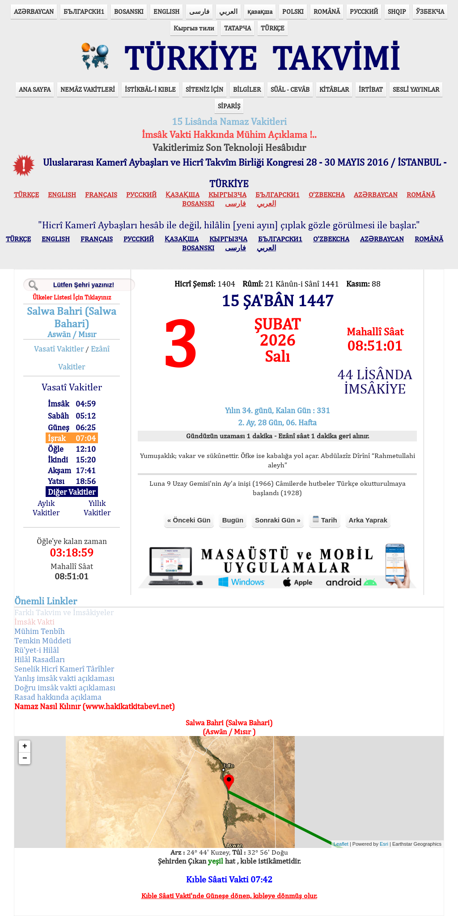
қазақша (259, 11)
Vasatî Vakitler (59, 348)
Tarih (324, 519)
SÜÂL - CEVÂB (290, 89)
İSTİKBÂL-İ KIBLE (150, 89)
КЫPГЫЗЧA (227, 194)
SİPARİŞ (229, 106)
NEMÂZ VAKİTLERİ (87, 89)
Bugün (232, 520)
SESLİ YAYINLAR (416, 89)
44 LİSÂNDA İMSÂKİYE (374, 381)
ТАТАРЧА (237, 28)
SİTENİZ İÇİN (204, 89)
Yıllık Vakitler (97, 507)
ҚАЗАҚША (182, 194)
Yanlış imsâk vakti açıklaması (64, 678)
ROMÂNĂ (327, 11)
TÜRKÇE (272, 28)
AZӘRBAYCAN (34, 11)
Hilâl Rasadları (39, 659)
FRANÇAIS (101, 194)
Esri (384, 844)
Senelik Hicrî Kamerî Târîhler (64, 668)
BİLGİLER (247, 89)
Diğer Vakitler (71, 492)
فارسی (199, 11)
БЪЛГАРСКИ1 (84, 11)
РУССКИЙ (364, 11)
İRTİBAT (371, 89)
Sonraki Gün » (278, 520)
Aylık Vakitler (46, 507)
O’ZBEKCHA (327, 194)
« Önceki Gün (189, 520)
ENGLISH (166, 11)
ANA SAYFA (35, 89)
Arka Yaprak (368, 520)
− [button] (24, 758)
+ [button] (24, 746)
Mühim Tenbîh (39, 631)
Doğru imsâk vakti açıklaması (64, 687)
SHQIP (397, 11)
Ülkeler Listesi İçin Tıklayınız (72, 297)
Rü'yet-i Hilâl (36, 650)
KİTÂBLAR (334, 89)
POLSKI (293, 11)
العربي (228, 11)
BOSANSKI (129, 11)
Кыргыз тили (194, 28)
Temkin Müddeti (42, 640)
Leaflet (341, 844)
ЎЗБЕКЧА (430, 11)
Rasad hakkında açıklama (58, 697)
